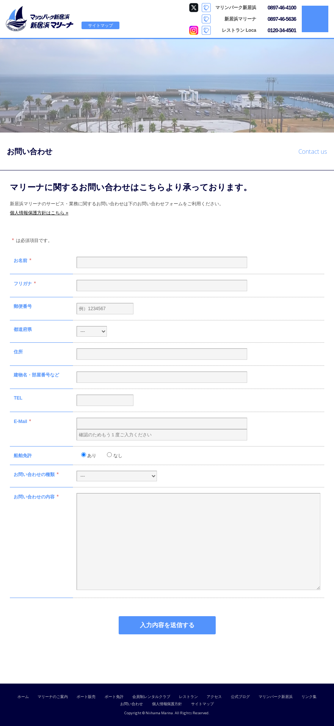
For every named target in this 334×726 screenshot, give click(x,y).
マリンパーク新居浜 (276, 696)
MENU (315, 19)
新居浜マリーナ (40, 19)
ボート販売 (86, 696)
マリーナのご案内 (53, 696)
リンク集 (309, 696)
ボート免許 (114, 696)
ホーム (23, 696)
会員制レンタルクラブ (151, 696)
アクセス (214, 696)
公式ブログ (240, 696)
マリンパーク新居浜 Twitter (193, 7)
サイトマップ (100, 25)
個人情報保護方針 (167, 703)
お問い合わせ (131, 703)
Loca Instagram (193, 30)
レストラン (188, 696)
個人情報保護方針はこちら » (39, 212)
